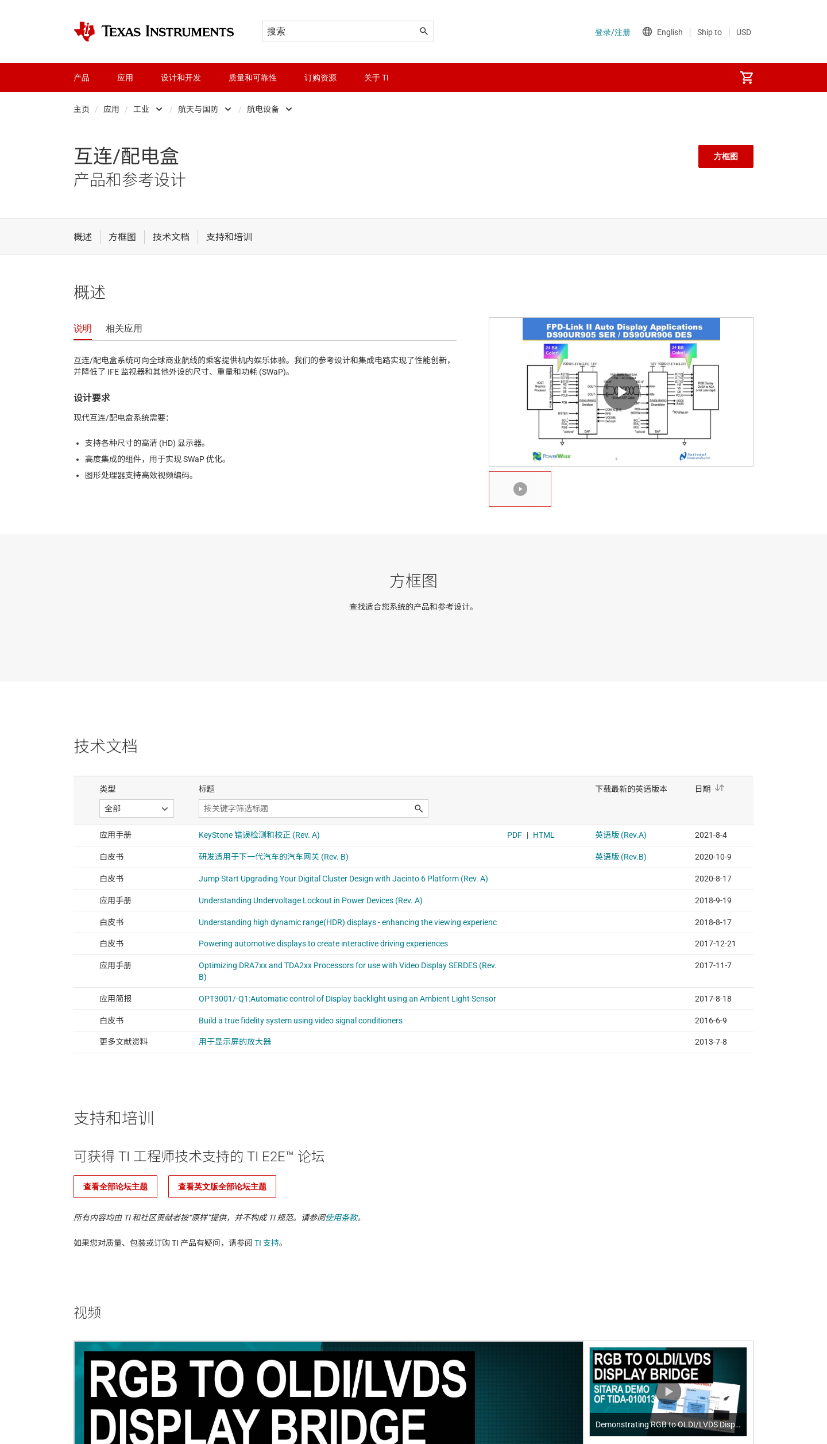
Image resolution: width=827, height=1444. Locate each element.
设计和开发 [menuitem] (181, 77)
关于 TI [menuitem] (376, 77)
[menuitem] (746, 77)
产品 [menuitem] (82, 77)
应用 (111, 109)
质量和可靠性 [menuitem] (253, 77)
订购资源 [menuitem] (320, 77)
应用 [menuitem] (125, 77)
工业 (141, 109)
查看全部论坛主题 (115, 1186)
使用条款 (341, 1217)
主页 (82, 109)
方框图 (726, 156)
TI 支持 (266, 1242)
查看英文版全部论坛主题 (222, 1186)
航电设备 (263, 109)
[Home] (154, 31)
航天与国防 (198, 109)
